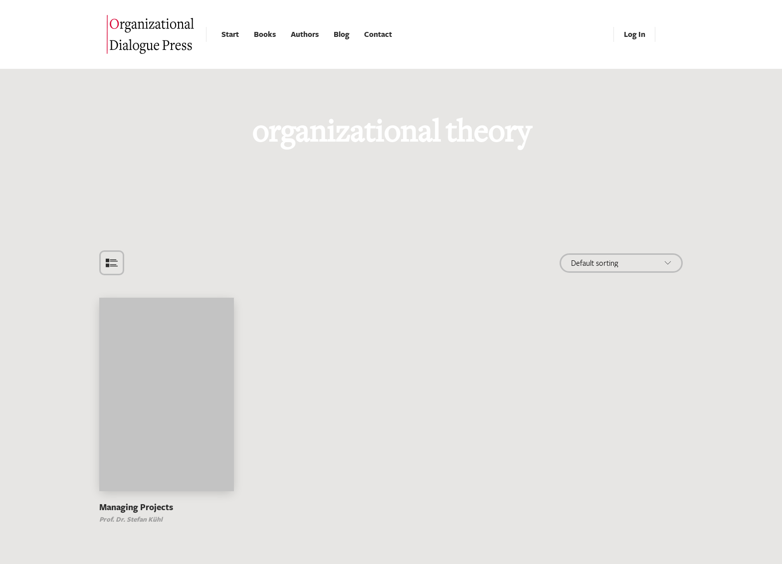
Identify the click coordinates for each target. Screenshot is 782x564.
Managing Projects (136, 507)
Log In (634, 34)
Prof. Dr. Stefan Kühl (131, 519)
